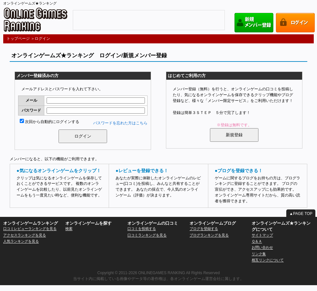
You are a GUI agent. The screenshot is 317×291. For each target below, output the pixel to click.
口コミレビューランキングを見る (30, 228)
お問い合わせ (262, 247)
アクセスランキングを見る (24, 235)
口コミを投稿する (141, 228)
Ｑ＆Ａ (257, 241)
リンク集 (259, 254)
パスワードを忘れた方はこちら (120, 123)
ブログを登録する (204, 228)
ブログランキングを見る (209, 235)
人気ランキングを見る (21, 241)
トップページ (18, 38)
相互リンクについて (268, 260)
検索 (68, 228)
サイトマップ (262, 235)
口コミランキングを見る (147, 235)
